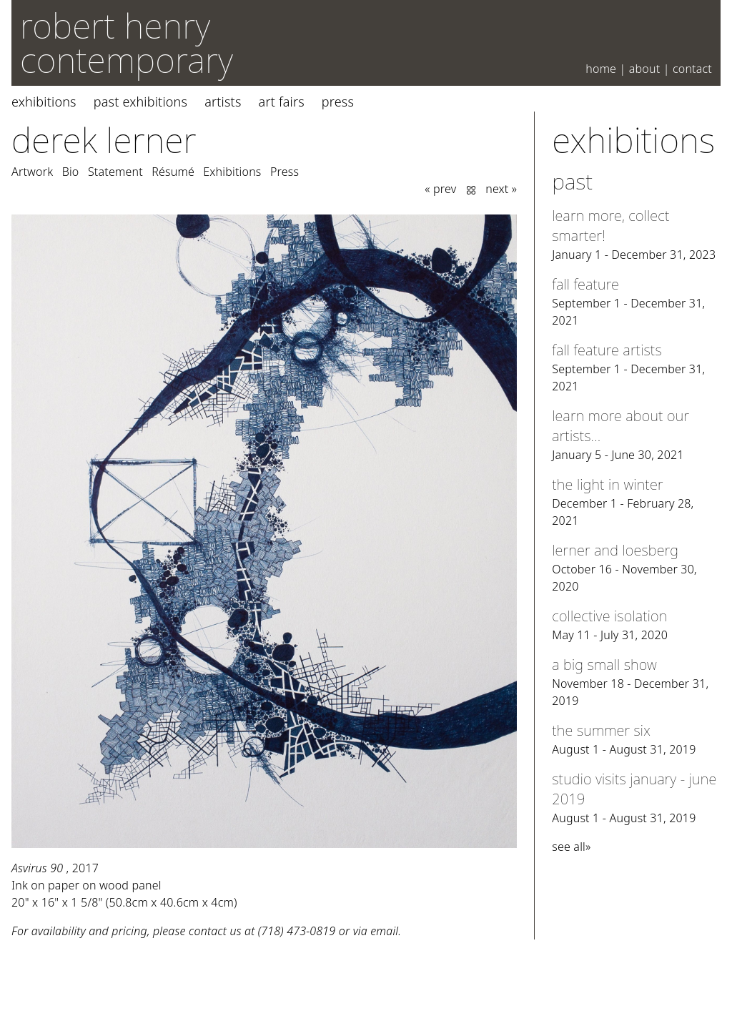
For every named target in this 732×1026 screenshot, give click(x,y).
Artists (222, 101)
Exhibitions (43, 101)
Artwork (32, 171)
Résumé (173, 171)
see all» (571, 846)
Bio (70, 171)
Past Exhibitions (140, 101)
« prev (440, 189)
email (384, 931)
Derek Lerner (104, 140)
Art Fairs (282, 101)
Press (338, 101)
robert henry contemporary (126, 42)
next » (501, 189)
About (645, 69)
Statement (115, 171)
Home (600, 69)
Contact (692, 69)
